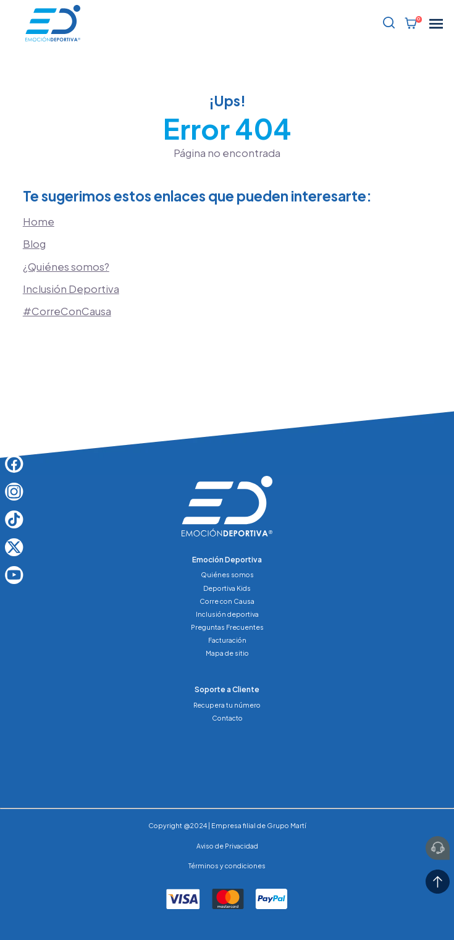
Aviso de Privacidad (227, 846)
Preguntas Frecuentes (227, 627)
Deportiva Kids (227, 588)
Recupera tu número (227, 705)
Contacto (227, 718)
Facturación (227, 640)
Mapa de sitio (227, 653)
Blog (34, 243)
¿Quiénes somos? (66, 266)
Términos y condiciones (227, 866)
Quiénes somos (227, 574)
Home (38, 221)
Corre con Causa (227, 601)
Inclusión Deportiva (71, 288)
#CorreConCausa (67, 311)
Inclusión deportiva (227, 614)
